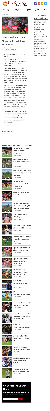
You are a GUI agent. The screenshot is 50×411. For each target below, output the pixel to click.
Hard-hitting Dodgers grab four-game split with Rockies (21, 360)
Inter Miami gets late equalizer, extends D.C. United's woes (20, 184)
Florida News (9, 10)
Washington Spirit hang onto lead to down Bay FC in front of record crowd (21, 206)
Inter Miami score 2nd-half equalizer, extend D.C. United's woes (21, 151)
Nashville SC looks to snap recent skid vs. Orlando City (22, 283)
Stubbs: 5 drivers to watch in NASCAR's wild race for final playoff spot (21, 316)
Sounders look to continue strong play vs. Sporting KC (22, 239)
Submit (20, 399)
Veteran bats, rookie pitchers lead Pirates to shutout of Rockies (20, 272)
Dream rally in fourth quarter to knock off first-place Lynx (21, 349)
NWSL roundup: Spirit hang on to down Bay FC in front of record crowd (22, 173)
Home (4, 9)
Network (45, 9)
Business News (29, 10)
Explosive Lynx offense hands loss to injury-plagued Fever (20, 261)
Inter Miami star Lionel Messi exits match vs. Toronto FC (14, 41)
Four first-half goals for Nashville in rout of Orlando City (22, 162)
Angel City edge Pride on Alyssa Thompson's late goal (21, 338)
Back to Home (5, 14)
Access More (28, 145)
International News (18, 10)
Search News (37, 10)
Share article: (7, 131)
